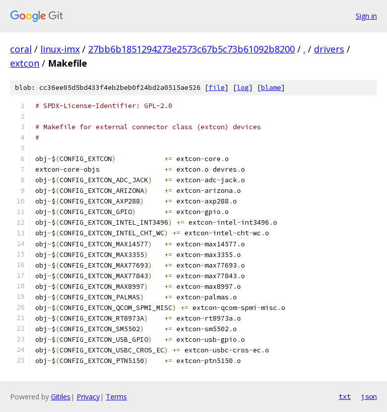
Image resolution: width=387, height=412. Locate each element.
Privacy (88, 396)
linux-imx (60, 49)
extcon (24, 63)
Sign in (366, 16)
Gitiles (61, 396)
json (369, 396)
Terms (116, 396)
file (217, 87)
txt (345, 396)
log (243, 87)
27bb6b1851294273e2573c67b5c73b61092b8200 (191, 49)
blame (271, 87)
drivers (329, 49)
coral (21, 49)
